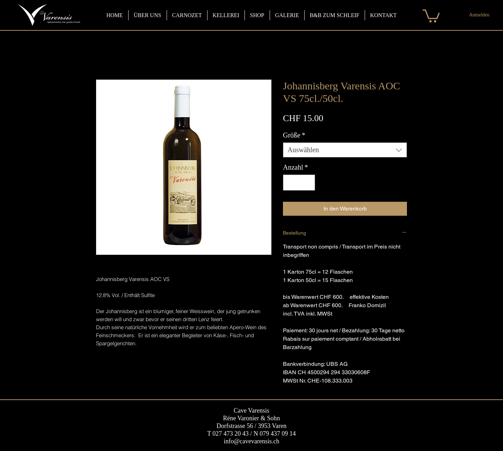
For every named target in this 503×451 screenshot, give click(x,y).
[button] (431, 15)
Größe (294, 135)
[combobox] (345, 149)
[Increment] (308, 182)
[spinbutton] (299, 182)
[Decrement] (290, 182)
